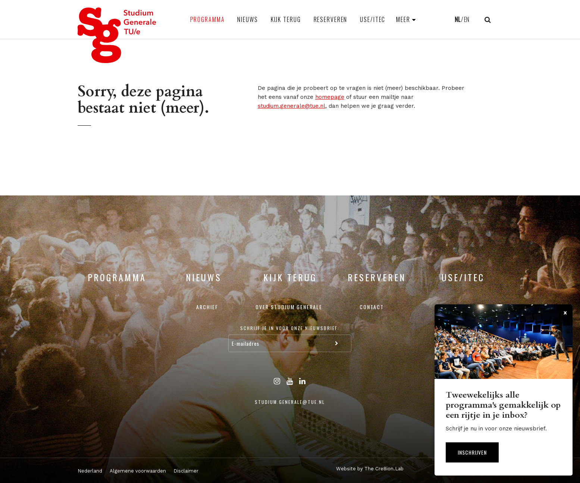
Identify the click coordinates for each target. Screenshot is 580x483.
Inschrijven (472, 452)
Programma (207, 19)
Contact (372, 307)
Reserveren (331, 19)
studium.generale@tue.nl (291, 106)
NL (457, 19)
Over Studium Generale (288, 307)
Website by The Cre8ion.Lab (370, 468)
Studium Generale (117, 35)
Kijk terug (286, 19)
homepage (329, 97)
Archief (207, 307)
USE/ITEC (372, 19)
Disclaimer (185, 471)
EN (466, 19)
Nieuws (247, 19)
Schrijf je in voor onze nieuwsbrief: (289, 328)
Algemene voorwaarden (138, 471)
